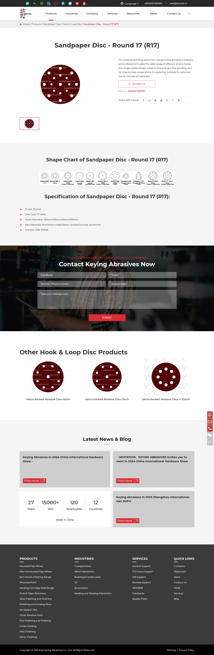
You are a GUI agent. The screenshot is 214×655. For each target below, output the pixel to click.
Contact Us (174, 13)
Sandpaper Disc (52, 24)
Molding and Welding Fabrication (93, 593)
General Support (141, 565)
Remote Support (141, 582)
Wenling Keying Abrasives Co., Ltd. (53, 649)
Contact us (136, 83)
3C (76, 582)
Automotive (81, 587)
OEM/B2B (137, 587)
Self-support (139, 576)
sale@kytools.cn (179, 3)
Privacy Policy (186, 649)
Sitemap (171, 649)
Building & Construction (88, 576)
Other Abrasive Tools (31, 614)
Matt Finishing (28, 631)
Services (113, 13)
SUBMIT (107, 317)
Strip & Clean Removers (33, 593)
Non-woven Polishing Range (35, 576)
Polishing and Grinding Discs (35, 604)
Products (51, 13)
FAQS (177, 587)
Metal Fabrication (84, 571)
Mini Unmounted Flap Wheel (36, 571)
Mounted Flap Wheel (31, 565)
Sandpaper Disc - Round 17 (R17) (101, 24)
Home (26, 24)
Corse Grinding (28, 625)
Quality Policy (139, 598)
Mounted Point (28, 582)
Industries (72, 13)
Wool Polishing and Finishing (36, 598)
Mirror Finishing (28, 636)
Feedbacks (138, 593)
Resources (133, 13)
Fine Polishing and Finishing (35, 620)
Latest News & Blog (107, 441)
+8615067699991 (153, 3)
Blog (176, 598)
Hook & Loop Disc (72, 24)
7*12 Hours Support (142, 571)
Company (92, 13)
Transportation (83, 565)
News (153, 13)
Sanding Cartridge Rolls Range (37, 587)
